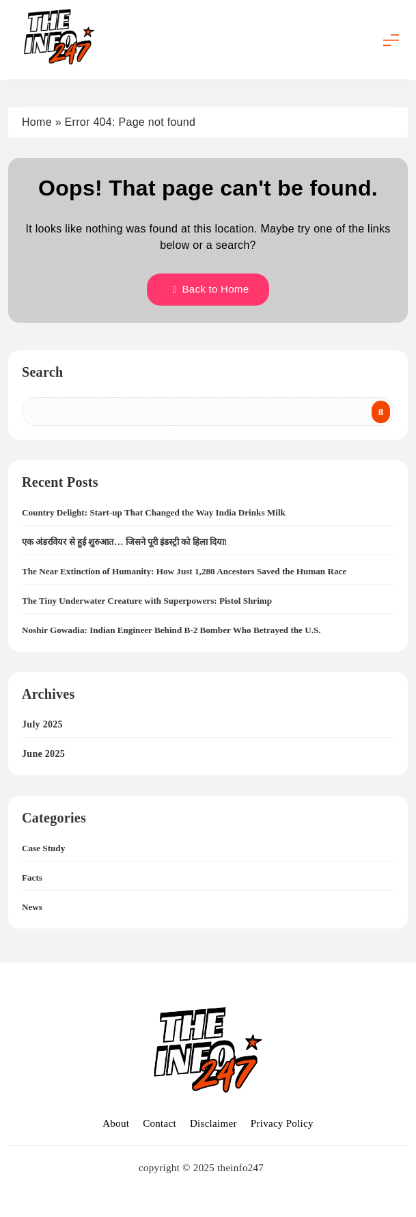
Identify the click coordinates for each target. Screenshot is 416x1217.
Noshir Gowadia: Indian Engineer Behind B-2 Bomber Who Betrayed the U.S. (171, 630)
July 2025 (42, 724)
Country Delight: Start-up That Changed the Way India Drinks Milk (154, 512)
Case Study (43, 848)
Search (42, 371)
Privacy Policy (282, 1123)
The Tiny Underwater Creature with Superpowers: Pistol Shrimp (147, 601)
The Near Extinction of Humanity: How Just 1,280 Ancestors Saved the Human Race (184, 571)
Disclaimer (213, 1123)
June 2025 (43, 754)
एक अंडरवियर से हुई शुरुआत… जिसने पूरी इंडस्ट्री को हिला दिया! (124, 542)
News (32, 907)
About (115, 1123)
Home (37, 122)
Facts (32, 877)
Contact (159, 1123)
